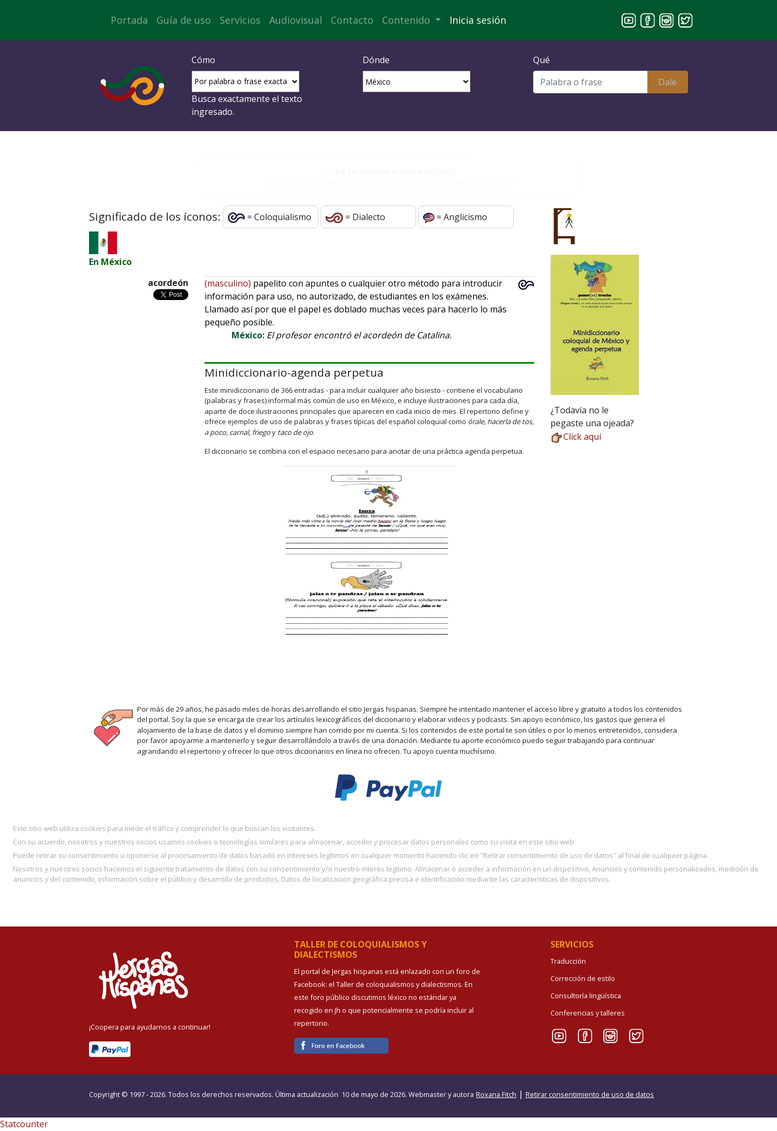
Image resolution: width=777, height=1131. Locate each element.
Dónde (376, 60)
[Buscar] (590, 82)
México (116, 262)
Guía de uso (183, 19)
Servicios (240, 19)
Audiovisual (295, 19)
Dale (667, 82)
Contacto (352, 19)
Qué (541, 60)
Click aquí (575, 436)
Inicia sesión (477, 19)
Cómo (203, 60)
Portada (129, 19)
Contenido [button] (407, 19)
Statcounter (24, 1124)
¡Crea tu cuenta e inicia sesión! (388, 171)
